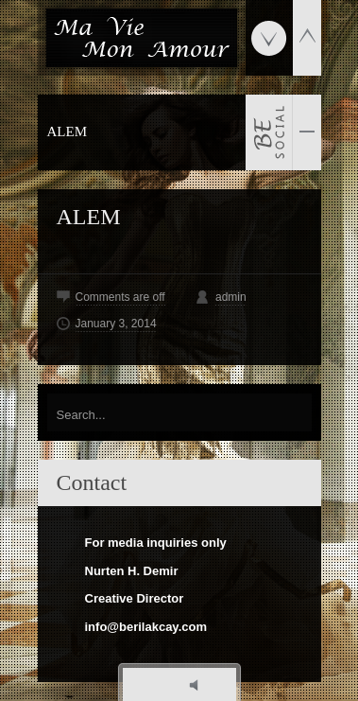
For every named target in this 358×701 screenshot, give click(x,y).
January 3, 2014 (116, 323)
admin (231, 297)
